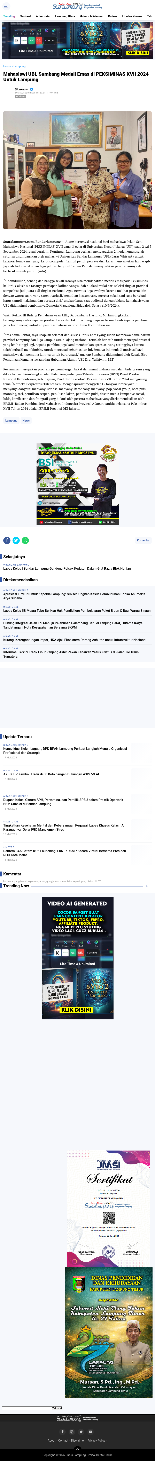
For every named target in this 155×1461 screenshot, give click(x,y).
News (26, 420)
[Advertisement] (77, 699)
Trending (9, 16)
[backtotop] (77, 1450)
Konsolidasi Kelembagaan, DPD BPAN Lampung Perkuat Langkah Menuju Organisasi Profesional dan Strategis (65, 751)
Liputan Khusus (132, 16)
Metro (10, 847)
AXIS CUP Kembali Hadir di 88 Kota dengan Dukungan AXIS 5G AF (51, 774)
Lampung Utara (65, 16)
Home (7, 66)
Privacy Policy (96, 1440)
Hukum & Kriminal (91, 16)
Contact (63, 1440)
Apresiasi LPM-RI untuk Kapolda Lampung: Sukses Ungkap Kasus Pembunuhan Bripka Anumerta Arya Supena (74, 596)
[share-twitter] (16, 540)
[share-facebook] (6, 540)
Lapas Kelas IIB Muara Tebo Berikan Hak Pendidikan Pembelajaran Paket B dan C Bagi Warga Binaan (77, 611)
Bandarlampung (17, 745)
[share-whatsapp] (25, 540)
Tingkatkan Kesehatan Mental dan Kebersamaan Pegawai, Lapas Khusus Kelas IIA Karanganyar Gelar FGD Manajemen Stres (63, 827)
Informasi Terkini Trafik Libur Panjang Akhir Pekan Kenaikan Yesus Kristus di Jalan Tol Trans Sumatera (71, 654)
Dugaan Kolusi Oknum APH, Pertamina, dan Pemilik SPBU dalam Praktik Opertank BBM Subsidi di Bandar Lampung (63, 802)
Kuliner (112, 16)
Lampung (11, 420)
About (51, 1440)
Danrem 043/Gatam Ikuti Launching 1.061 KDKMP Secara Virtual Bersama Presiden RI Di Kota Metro (64, 853)
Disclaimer (78, 1440)
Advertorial (43, 16)
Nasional (25, 16)
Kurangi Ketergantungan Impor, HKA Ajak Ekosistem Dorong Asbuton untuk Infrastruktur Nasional (74, 640)
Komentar (143, 540)
